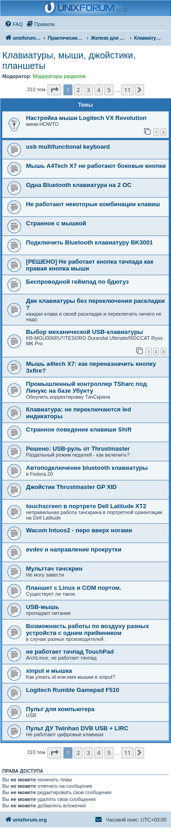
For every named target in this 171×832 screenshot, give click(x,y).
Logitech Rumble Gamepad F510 (72, 689)
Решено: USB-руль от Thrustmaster (78, 448)
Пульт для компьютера (60, 709)
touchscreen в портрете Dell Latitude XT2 (86, 506)
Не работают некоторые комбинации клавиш (93, 204)
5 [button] (108, 90)
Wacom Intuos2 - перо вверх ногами (79, 530)
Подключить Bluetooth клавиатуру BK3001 (89, 242)
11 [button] (127, 90)
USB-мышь (42, 606)
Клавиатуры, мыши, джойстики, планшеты (68, 60)
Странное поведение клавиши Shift (78, 429)
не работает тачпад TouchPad (70, 651)
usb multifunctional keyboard (68, 146)
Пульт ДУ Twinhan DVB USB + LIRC (77, 728)
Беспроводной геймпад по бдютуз (77, 281)
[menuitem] (14, 24)
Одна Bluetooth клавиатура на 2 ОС (78, 185)
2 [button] (78, 90)
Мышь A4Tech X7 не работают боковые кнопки (96, 165)
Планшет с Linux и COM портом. (73, 587)
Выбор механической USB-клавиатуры (84, 331)
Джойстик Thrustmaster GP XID (71, 487)
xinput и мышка (49, 670)
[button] (54, 89)
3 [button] (88, 90)
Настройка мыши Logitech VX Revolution (86, 117)
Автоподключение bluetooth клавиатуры (87, 467)
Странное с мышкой (56, 223)
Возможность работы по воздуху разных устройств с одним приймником (87, 629)
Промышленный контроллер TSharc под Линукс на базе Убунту (86, 387)
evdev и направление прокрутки (73, 549)
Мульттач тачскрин (54, 568)
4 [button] (98, 90)
